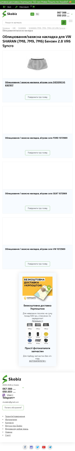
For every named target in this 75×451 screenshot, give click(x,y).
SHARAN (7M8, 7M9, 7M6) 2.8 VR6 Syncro (47, 28)
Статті (8, 435)
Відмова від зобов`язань (16, 429)
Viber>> (10, 395)
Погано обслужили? (13, 407)
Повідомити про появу (37, 97)
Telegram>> (8, 397)
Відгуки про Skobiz (13, 426)
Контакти (9, 422)
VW (14, 28)
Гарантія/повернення (15, 416)
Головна (6, 28)
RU (37, 14)
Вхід (9, 7)
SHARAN (22, 28)
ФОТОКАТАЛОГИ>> (37, 361)
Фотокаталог (11, 419)
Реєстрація (24, 7)
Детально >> (37, 321)
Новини (8, 432)
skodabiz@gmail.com (10, 402)
